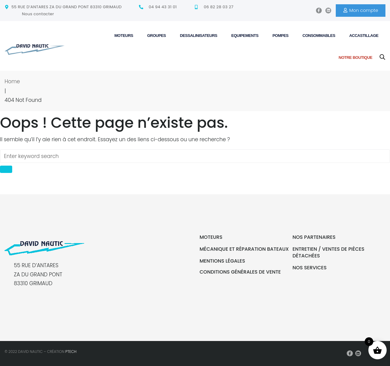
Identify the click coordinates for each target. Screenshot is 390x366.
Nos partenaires (313, 237)
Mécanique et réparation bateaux (244, 249)
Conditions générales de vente (240, 271)
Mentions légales (222, 260)
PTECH (71, 351)
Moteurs (211, 237)
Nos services (309, 267)
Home (12, 81)
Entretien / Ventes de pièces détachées (328, 252)
